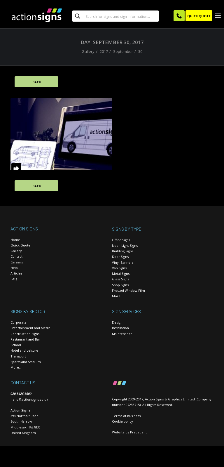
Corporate (18, 322)
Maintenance (122, 333)
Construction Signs (24, 333)
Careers (16, 262)
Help (14, 267)
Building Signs (122, 251)
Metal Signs (121, 274)
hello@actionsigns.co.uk (29, 399)
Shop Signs (120, 285)
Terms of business (126, 416)
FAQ (13, 279)
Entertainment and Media (30, 328)
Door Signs (120, 257)
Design (117, 322)
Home (15, 239)
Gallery (88, 51)
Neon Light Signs (125, 245)
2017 (104, 51)
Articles (16, 273)
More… (117, 296)
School (15, 345)
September (123, 51)
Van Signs (119, 268)
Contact (16, 256)
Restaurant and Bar (25, 339)
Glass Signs (120, 279)
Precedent (138, 432)
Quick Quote (20, 245)
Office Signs (121, 240)
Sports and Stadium (25, 362)
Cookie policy (122, 421)
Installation (120, 328)
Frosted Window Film (128, 290)
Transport (18, 356)
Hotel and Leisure (24, 350)
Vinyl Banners (122, 262)
